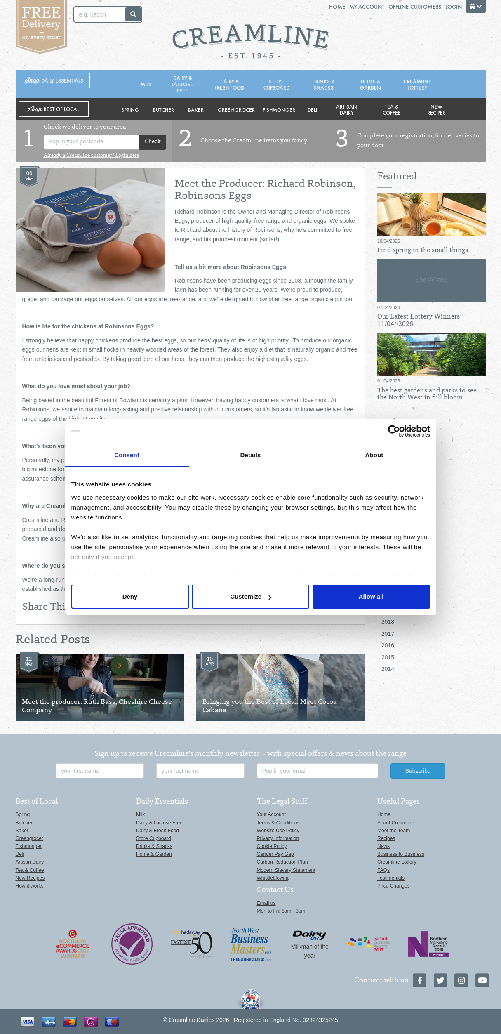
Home (337, 6)
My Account (366, 6)
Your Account (271, 814)
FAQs (383, 870)
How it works (30, 886)
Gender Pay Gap (275, 854)
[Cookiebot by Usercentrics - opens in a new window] (394, 431)
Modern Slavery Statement (286, 870)
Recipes (386, 838)
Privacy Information (278, 838)
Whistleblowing (273, 878)
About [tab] (374, 454)
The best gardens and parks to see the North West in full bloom (427, 394)
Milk (146, 83)
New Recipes (436, 109)
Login (453, 6)
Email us (266, 903)
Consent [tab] (126, 454)
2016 (387, 645)
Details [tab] (250, 454)
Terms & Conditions (278, 823)
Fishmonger (279, 109)
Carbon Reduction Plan (282, 862)
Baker (196, 109)
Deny (130, 596)
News (383, 846)
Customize (250, 596)
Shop (54, 80)
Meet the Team (393, 830)
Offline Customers (414, 6)
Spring (130, 109)
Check (153, 142)
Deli (312, 109)
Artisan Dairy (346, 109)
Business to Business (400, 854)
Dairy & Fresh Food (229, 84)
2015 (387, 657)
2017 (387, 633)
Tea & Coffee (392, 109)
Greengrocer (236, 109)
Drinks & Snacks (323, 84)
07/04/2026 (388, 307)
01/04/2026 (388, 380)
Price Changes (393, 886)
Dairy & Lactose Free (182, 84)
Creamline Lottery (417, 84)
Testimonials (391, 878)
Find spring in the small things (422, 250)
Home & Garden (370, 84)
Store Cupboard (276, 84)
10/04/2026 (388, 240)
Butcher (163, 109)
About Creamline (395, 823)
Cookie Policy (272, 846)
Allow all (371, 596)
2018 (387, 622)
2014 (387, 669)
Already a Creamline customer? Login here (91, 155)
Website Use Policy (278, 830)
